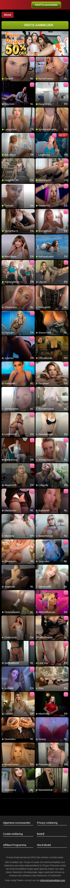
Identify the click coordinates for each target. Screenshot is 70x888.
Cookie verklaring (13, 833)
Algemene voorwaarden (16, 822)
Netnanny (42, 875)
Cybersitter (55, 875)
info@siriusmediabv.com (52, 880)
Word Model (44, 845)
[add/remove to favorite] (4, 59)
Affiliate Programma (14, 845)
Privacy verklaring (47, 822)
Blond (7, 14)
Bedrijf (40, 833)
